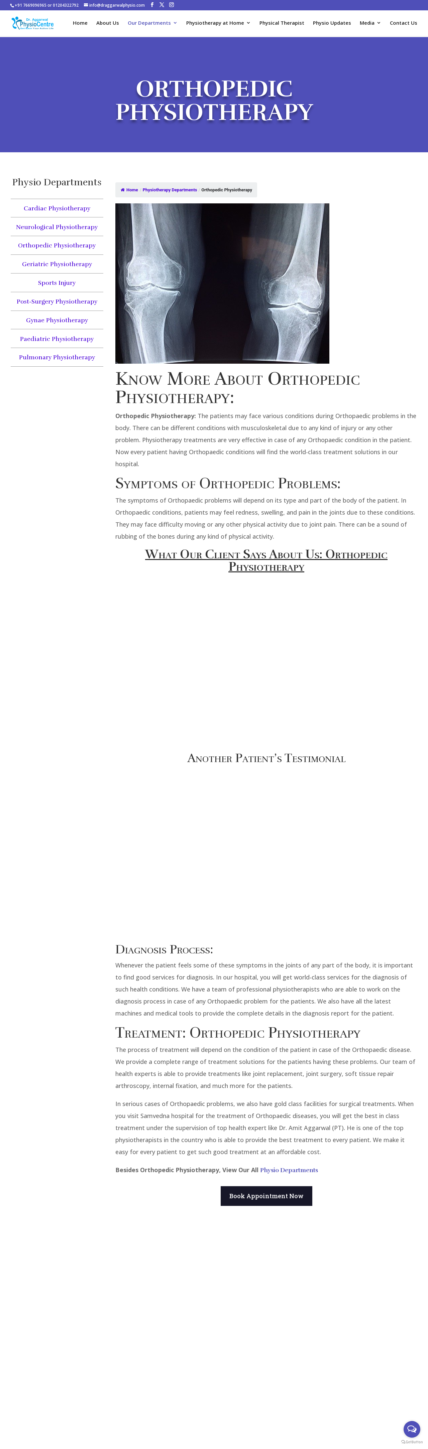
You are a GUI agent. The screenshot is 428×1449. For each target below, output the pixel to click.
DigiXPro (350, 1431)
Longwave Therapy (214, 1316)
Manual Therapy (214, 1336)
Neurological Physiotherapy (57, 227)
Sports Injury (57, 283)
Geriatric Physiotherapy (57, 264)
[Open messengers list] (412, 1429)
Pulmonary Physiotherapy (57, 357)
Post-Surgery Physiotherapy (57, 301)
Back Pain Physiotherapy (214, 1376)
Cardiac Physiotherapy (57, 208)
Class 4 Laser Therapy (214, 1306)
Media (367, 24)
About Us (107, 24)
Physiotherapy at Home (215, 24)
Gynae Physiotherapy (57, 320)
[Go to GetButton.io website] (412, 1442)
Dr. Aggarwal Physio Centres (344, 1421)
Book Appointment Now (266, 1196)
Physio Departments (289, 1170)
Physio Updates (332, 24)
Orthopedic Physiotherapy (57, 245)
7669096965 (22, 1333)
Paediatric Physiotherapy (57, 339)
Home (80, 24)
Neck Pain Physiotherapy (300, 1297)
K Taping (214, 1326)
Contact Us (403, 24)
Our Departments (149, 24)
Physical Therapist (281, 24)
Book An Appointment (93, 1421)
